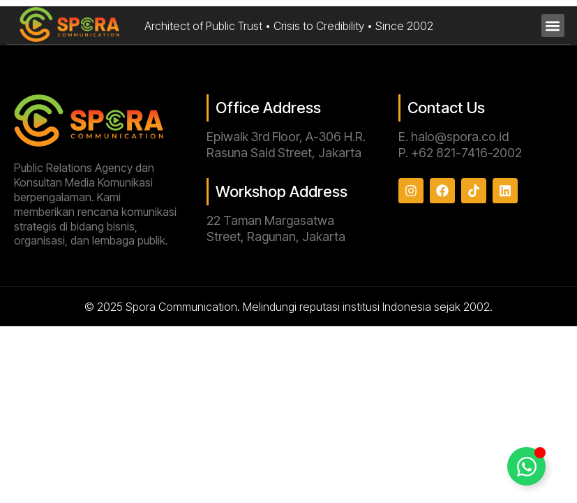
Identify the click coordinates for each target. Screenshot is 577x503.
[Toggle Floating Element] (526, 466)
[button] (552, 25)
